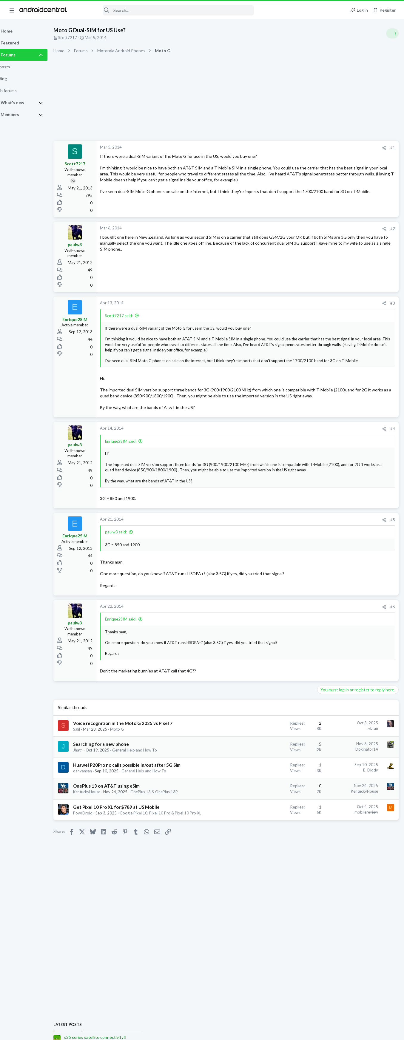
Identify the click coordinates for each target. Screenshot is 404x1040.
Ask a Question (332, 597)
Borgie (335, 631)
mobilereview (270, 855)
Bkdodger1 (318, 631)
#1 (296, 147)
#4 (296, 443)
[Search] (164, 10)
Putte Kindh (332, 626)
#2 (296, 230)
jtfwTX (314, 626)
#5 (296, 539)
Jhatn (93, 782)
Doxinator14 (270, 781)
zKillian (349, 631)
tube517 (383, 626)
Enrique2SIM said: (136, 455)
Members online (326, 613)
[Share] (288, 148)
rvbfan (276, 754)
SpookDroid (319, 637)
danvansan (97, 809)
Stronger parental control (343, 387)
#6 (296, 632)
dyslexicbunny (369, 631)
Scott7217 (82, 37)
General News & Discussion (342, 375)
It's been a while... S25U (341, 410)
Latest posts (323, 322)
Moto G (132, 761)
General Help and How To (149, 782)
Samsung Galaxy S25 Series (343, 346)
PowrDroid (98, 856)
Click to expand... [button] (207, 369)
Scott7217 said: (134, 317)
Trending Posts (326, 437)
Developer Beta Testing (339, 535)
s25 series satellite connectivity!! (350, 335)
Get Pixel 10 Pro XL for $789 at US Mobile (131, 850)
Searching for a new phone (116, 776)
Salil (91, 761)
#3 (296, 305)
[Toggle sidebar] (392, 33)
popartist (365, 626)
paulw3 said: (131, 552)
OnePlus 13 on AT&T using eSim (121, 824)
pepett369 (388, 697)
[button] (12, 10)
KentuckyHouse (101, 830)
